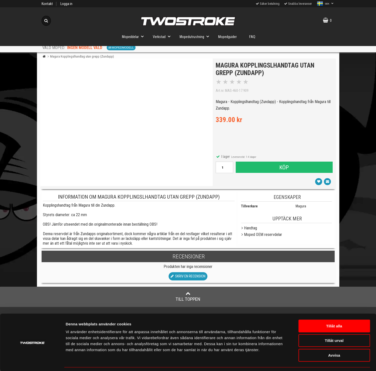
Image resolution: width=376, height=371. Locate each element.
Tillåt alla (334, 310)
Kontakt (47, 4)
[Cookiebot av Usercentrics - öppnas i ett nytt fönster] (32, 361)
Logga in (66, 4)
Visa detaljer (297, 361)
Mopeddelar (134, 36)
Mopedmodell (121, 47)
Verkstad (163, 36)
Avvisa (334, 339)
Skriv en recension (188, 278)
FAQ (252, 37)
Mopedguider (227, 37)
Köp (284, 168)
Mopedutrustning (196, 36)
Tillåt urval (334, 324)
